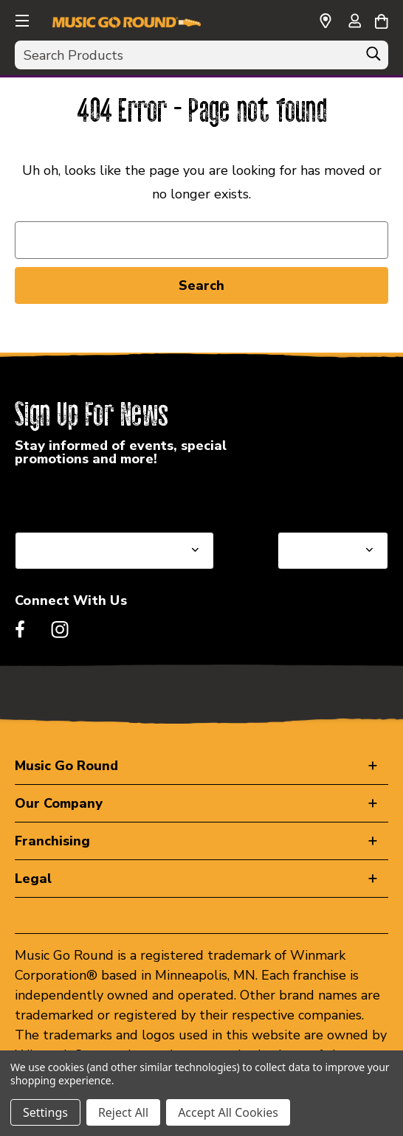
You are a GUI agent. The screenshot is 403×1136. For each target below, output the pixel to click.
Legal (33, 878)
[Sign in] (354, 22)
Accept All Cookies (228, 1112)
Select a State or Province (94, 496)
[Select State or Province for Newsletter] (114, 550)
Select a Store (321, 496)
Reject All (123, 1112)
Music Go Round (66, 766)
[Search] (373, 57)
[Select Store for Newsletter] (333, 550)
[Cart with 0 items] (381, 19)
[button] (20, 18)
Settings (45, 1112)
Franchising (52, 841)
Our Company (59, 803)
